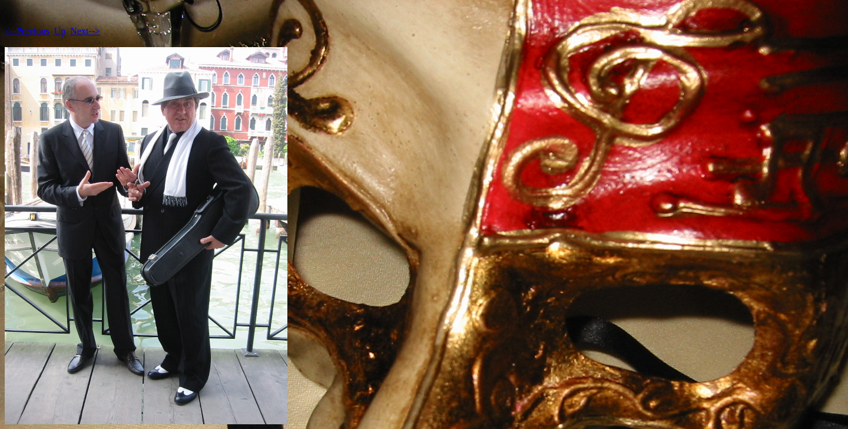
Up (60, 31)
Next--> (85, 31)
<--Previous (27, 31)
